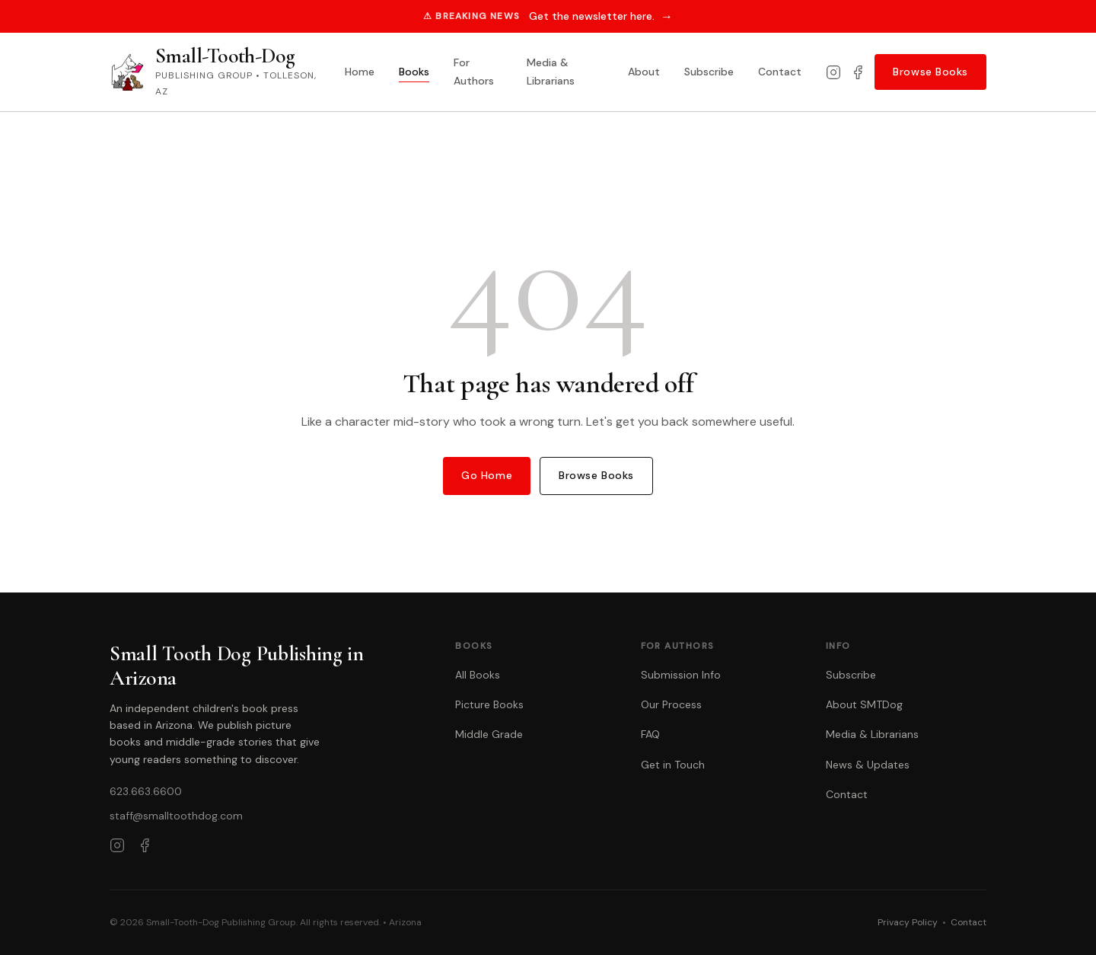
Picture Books (489, 704)
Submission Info (681, 675)
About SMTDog (864, 704)
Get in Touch (673, 764)
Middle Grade (489, 734)
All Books (477, 675)
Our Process (671, 704)
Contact (779, 71)
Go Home (486, 475)
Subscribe (709, 71)
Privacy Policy (908, 922)
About (644, 71)
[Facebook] (857, 72)
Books (414, 71)
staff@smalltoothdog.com (176, 815)
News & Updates (868, 764)
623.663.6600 (146, 791)
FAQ (650, 734)
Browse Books (930, 71)
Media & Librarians (551, 72)
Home (359, 71)
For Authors (474, 72)
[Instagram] (833, 72)
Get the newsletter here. (601, 16)
